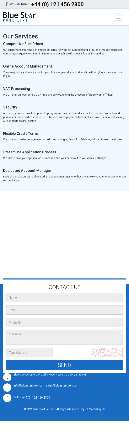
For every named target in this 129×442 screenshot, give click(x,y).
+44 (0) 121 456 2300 (57, 4)
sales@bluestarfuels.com (62, 385)
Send (64, 365)
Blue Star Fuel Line (44, 409)
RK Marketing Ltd (95, 409)
